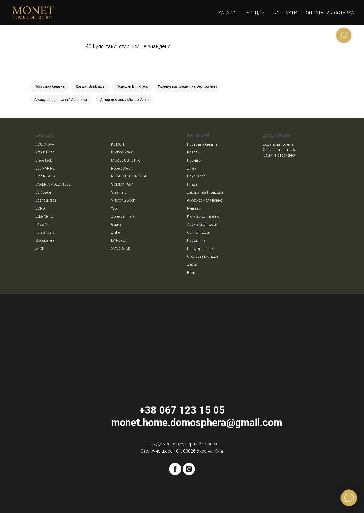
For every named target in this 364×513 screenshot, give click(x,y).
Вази (191, 273)
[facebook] (175, 469)
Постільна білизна (49, 86)
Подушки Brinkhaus (132, 86)
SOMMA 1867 (122, 184)
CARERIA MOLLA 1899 (53, 184)
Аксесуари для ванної (205, 200)
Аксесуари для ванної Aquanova (60, 100)
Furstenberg (45, 232)
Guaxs (116, 224)
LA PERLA (119, 240)
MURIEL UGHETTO (126, 160)
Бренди (255, 12)
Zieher (116, 232)
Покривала (196, 176)
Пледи (192, 184)
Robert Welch (121, 168)
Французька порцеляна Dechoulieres (187, 86)
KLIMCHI (118, 144)
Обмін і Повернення (279, 155)
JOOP (39, 249)
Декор (192, 264)
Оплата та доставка (330, 12)
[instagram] (189, 469)
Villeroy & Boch (123, 200)
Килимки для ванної (203, 216)
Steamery (118, 192)
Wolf (115, 208)
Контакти (285, 12)
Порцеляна (196, 240)
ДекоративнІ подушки (205, 192)
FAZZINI (41, 224)
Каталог (228, 12)
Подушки (194, 160)
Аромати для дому (202, 224)
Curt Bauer (43, 192)
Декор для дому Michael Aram (124, 100)
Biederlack (43, 160)
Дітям (191, 168)
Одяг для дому (199, 232)
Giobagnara (44, 240)
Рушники (194, 208)
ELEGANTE (44, 216)
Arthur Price (44, 152)
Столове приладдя (202, 256)
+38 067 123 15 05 (182, 410)
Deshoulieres (45, 200)
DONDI (40, 208)
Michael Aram (122, 152)
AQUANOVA (44, 144)
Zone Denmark (123, 216)
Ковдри (193, 152)
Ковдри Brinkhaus (90, 86)
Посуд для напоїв (201, 249)
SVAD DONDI (121, 249)
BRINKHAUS (45, 176)
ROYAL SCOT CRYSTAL (129, 176)
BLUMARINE (45, 168)
